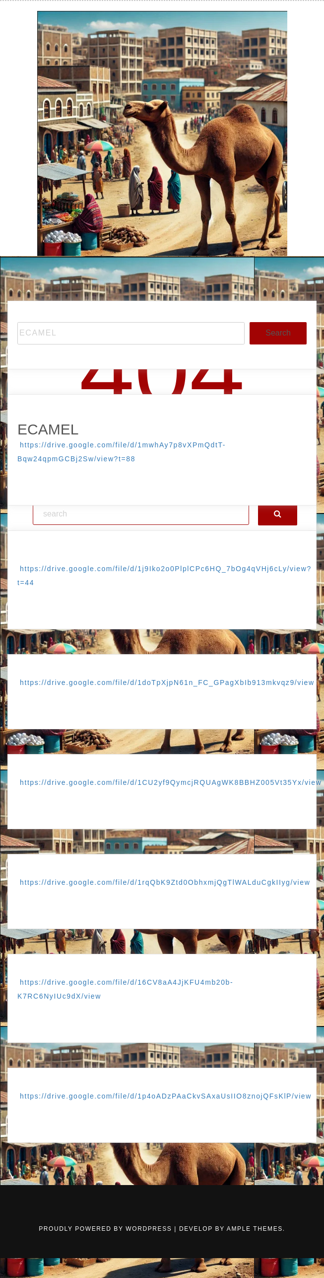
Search (278, 333)
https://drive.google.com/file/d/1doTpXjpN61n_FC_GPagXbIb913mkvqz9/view (167, 682)
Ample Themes (255, 1228)
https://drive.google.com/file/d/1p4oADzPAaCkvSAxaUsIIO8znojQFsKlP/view (166, 1096)
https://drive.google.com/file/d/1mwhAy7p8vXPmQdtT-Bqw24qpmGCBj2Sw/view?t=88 (121, 452)
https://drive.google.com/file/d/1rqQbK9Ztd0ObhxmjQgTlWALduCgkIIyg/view (165, 882)
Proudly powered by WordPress (106, 1228)
